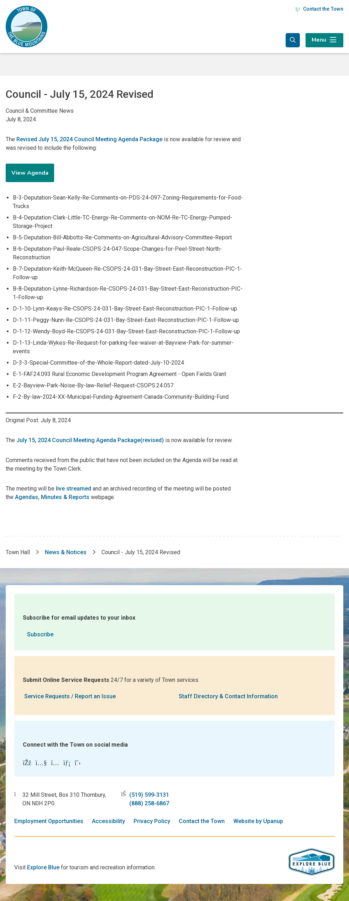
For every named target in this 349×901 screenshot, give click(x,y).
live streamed (73, 488)
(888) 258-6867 (149, 803)
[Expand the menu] (324, 40)
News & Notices (66, 552)
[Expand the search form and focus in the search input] (293, 40)
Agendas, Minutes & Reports (52, 497)
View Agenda (29, 173)
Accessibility (108, 821)
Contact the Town (319, 9)
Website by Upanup (258, 821)
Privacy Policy (152, 821)
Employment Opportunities (48, 821)
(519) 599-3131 (149, 794)
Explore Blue (43, 867)
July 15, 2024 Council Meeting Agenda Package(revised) (90, 440)
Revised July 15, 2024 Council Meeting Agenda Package (89, 139)
